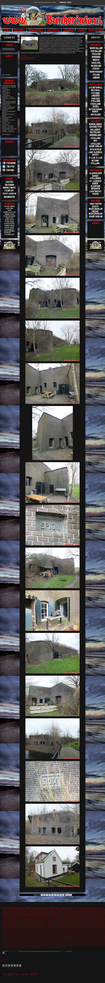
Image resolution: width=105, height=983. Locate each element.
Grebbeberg (78, 918)
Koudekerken (15, 936)
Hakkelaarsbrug (6, 921)
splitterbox (5, 944)
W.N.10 (10, 934)
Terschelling (41, 910)
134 (26, 921)
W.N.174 (72, 942)
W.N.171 (89, 945)
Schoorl (11, 919)
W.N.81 (41, 927)
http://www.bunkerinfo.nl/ (13, 951)
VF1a (101, 933)
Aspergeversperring (83, 913)
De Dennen (17, 924)
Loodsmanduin (35, 936)
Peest (50, 936)
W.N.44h (28, 941)
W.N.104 (59, 945)
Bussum (66, 927)
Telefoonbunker (18, 918)
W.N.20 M (4, 947)
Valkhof (52, 945)
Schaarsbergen (55, 922)
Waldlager (49, 941)
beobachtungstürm (60, 941)
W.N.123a (16, 922)
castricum (15, 919)
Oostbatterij (67, 924)
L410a (51, 944)
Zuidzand (5, 930)
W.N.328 (37, 927)
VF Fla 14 (89, 936)
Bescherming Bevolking (90, 937)
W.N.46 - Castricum (7, 127)
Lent (10, 942)
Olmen (54, 921)
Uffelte (64, 939)
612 (60, 934)
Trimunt (55, 925)
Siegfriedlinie (63, 921)
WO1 (70, 925)
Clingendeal (33, 922)
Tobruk (29, 910)
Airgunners (11, 944)
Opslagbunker (94, 913)
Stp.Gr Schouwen (53, 916)
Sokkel (69, 933)
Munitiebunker (59, 911)
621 (28, 921)
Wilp (59, 947)
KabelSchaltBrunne (34, 944)
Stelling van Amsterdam (82, 933)
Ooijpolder (9, 927)
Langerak (17, 921)
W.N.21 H (23, 934)
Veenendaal (73, 911)
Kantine (43, 933)
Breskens (16, 944)
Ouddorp (58, 931)
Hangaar (103, 921)
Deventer (83, 941)
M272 (26, 939)
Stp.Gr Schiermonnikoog (28, 945)
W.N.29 (21, 941)
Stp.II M (89, 933)
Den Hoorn (36, 933)
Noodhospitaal (38, 939)
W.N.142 (59, 925)
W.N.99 (44, 941)
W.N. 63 (99, 936)
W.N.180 (60, 916)
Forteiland (22, 919)
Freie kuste (87, 916)
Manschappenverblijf (22, 908)
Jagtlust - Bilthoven (8, 131)
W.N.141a (78, 945)
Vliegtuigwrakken (15, 913)
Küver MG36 (44, 944)
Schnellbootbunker (66, 930)
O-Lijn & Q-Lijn (6, 105)
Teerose (85, 936)
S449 (30, 942)
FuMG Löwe (42, 924)
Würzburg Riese (67, 937)
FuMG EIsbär (23, 944)
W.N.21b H (13, 941)
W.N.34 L (23, 947)
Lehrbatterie (23, 936)
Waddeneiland (13, 933)
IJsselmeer (92, 915)
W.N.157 (42, 937)
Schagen (58, 936)
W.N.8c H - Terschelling (6, 92)
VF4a (63, 942)
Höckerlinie (5, 922)
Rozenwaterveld (10, 918)
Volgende (68, 895)
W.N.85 (67, 925)
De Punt (93, 922)
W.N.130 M (33, 937)
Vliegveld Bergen (83, 911)
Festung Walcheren (47, 928)
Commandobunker (67, 915)
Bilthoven (29, 928)
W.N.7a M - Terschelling (6, 94)
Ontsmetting (45, 939)
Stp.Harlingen (35, 945)
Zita (72, 937)
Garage (48, 924)
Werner (50, 934)
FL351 (19, 944)
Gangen (27, 925)
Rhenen (33, 919)
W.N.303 (55, 937)
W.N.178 (103, 939)
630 (86, 925)
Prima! (69, 2)
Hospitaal (50, 921)
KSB (31, 931)
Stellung (20, 927)
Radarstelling (31, 915)
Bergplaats (34, 916)
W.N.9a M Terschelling (9, 87)
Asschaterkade (37, 918)
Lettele (13, 942)
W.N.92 (25, 922)
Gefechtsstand (96, 921)
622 (82, 922)
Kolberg (9, 936)
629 (78, 937)
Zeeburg (61, 947)
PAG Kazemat (13, 911)
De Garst (70, 927)
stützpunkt (9, 930)
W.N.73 (89, 919)
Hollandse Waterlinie (53, 919)
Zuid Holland (17, 915)
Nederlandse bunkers (57, 908)
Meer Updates (6, 134)
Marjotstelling (39, 925)
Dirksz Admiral (29, 924)
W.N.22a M (77, 942)
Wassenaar (75, 925)
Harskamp (14, 939)
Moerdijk (67, 944)
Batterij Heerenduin (96, 919)
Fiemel (25, 931)
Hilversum (54, 928)
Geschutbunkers (40, 915)
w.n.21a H (46, 927)
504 (65, 941)
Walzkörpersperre (100, 924)
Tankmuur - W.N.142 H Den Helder (8, 120)
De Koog (92, 934)
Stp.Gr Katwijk (41, 942)
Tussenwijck (97, 933)
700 (70, 941)
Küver (64, 919)
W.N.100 (103, 936)
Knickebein (19, 939)
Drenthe (22, 913)
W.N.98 (94, 924)
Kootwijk (4, 942)
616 (12, 931)
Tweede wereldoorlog (28, 918)
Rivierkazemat (69, 919)
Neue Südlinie (93, 918)
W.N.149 (95, 928)
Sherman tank (81, 924)
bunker (60, 915)
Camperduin (90, 925)
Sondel (37, 942)
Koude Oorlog (50, 910)
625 (15, 930)
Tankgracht (80, 936)
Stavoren (21, 945)
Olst (92, 916)
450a (8, 944)
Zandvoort (99, 908)
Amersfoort (54, 915)
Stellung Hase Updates (9, 101)
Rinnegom (53, 936)
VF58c (65, 942)
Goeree (18, 916)
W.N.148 (18, 934)
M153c (16, 942)
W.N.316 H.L (32, 934)
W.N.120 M (32, 927)
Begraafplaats (72, 934)
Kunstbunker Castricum (9, 128)
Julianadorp (5, 928)
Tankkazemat (59, 939)
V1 (42, 919)
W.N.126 (70, 945)
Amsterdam (11, 924)
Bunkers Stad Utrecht (8, 107)
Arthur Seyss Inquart (58, 927)
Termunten (87, 931)
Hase (78, 927)
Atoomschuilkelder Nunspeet (8, 109)
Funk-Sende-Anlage (7, 939)
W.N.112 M (13, 937)
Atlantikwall (101, 913)
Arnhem (97, 915)
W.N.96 (42, 947)
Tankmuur (23, 916)
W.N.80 (32, 947)
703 (29, 922)
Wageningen (73, 921)
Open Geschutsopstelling (50, 931)
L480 (54, 944)
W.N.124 (14, 934)
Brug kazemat (87, 922)
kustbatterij (25, 933)
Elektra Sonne (39, 928)
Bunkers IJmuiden (71, 910)
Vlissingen (102, 911)
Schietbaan (15, 927)
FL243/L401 (20, 931)
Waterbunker (45, 918)
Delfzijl (30, 930)
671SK (80, 937)
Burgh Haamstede (80, 915)
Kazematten (43, 908)
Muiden (10, 916)
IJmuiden (34, 908)
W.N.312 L (20, 947)
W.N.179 (100, 945)
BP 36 (67, 934)
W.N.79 (96, 942)
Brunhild (26, 930)
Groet (28, 931)
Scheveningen (62, 922)
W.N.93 (7, 933)
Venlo (92, 928)
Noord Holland (22, 911)
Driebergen (87, 941)
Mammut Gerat (53, 930)
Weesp (12, 925)
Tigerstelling (29, 916)
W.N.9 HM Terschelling (9, 85)
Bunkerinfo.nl (8, 908)
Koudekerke (48, 933)
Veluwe (87, 915)
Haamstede (5, 936)
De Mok (96, 934)
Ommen (79, 944)
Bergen (14, 916)
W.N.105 (62, 945)
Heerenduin (98, 922)
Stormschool (82, 931)
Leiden (58, 944)
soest (64, 947)
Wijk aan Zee (18, 925)
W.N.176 (99, 928)
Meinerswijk (56, 924)
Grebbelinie (70, 908)
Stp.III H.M (49, 925)
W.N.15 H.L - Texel (7, 97)
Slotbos (71, 916)
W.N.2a (51, 937)
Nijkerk (33, 939)
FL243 (37, 930)
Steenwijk (70, 936)
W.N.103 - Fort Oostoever (6, 123)
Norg (40, 936)
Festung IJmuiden (13, 910)
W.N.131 (38, 937)
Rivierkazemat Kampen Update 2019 (9, 103)
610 (76, 937)
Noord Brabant (41, 931)
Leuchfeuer (28, 936)
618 (67, 941)
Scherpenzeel (101, 910)
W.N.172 (93, 945)
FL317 (97, 941)
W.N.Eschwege (47, 947)
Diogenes (34, 928)
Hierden (28, 944)
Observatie (59, 930)
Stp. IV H (45, 925)
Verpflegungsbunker (70, 939)
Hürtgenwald (102, 927)
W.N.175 (99, 939)
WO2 (99, 942)
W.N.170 (90, 939)
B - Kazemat (81, 910)
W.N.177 (97, 945)
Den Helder (22, 910)
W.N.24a (8, 947)
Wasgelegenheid (7, 925)
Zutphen (79, 922)
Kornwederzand (86, 918)
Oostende (24, 942)
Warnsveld (8, 931)
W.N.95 (40, 934)
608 (13, 930)
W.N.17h (4, 941)
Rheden (27, 942)
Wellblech (53, 941)
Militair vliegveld (93, 911)
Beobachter (81, 934)
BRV (84, 937)
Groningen (28, 913)
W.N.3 (81, 942)
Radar (73, 915)
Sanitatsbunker (68, 931)
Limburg (16, 928)
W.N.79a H (33, 941)
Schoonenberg (53, 939)
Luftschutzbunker (45, 930)
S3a (76, 908)
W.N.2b (103, 916)
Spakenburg (16, 945)
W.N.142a (86, 939)
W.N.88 (39, 947)
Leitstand (11, 928)
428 (74, 937)
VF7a (25, 928)
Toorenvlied (89, 924)
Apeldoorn (22, 930)
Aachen (17, 930)
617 (31, 933)
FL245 (100, 937)
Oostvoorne (21, 928)
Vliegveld (88, 910)
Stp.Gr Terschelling (60, 910)
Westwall (63, 918)
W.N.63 (89, 942)
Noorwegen (75, 944)
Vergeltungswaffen (92, 930)
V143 (45, 945)
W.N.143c (69, 942)
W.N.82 (63, 925)
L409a (48, 944)
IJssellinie (5, 911)
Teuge (92, 933)
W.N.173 (95, 939)
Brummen (15, 931)
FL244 (99, 934)
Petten (58, 921)
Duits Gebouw (89, 921)
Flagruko (99, 925)
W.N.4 (83, 942)
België (77, 934)
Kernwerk (60, 919)
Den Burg (23, 924)
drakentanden (81, 925)
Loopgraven (8, 915)
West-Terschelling (80, 921)
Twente (85, 919)
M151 (49, 922)
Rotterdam (98, 944)
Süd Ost (22, 921)
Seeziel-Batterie (57, 918)
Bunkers (85, 908)
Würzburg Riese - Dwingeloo (7, 117)
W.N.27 (27, 934)
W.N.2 (104, 945)
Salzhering (5, 945)
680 (68, 941)
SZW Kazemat (68, 913)
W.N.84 (103, 928)
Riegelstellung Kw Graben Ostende (89, 944)
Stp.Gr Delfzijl (79, 928)
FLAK (95, 925)
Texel (41, 913)
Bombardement (75, 941)
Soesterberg (77, 919)
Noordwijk (71, 944)
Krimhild (7, 942)
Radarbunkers (45, 916)
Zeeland (94, 910)
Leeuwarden (32, 925)
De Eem (68, 918)
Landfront (51, 911)
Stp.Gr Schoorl (48, 942)
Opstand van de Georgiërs (70, 928)
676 (64, 934)
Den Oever (44, 922)
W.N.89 (37, 941)
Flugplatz (36, 924)
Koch (58, 928)
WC (68, 921)
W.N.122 (18, 937)
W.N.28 (4, 933)
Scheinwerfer (6, 919)
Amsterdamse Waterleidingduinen (38, 911)
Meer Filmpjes (6, 74)
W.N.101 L (25, 927)
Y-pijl (17, 933)
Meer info (63, 2)
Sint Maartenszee (10, 945)
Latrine (4, 918)
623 (33, 933)
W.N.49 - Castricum (7, 125)
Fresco (75, 927)
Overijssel (66, 911)
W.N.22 (17, 941)
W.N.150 (82, 945)
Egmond (73, 918)
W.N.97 (4, 931)
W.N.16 (99, 931)
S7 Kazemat (38, 919)
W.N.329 (45, 919)
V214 (47, 945)
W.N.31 (24, 941)
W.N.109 (9, 937)
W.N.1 (76, 939)
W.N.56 (86, 942)
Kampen (13, 921)
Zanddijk (20, 933)
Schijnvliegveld (75, 931)
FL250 (94, 941)
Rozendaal (103, 944)
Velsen (6, 934)
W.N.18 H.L (46, 937)
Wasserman (45, 934)
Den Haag (38, 922)
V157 (55, 942)
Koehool (39, 944)
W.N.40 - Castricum (8, 130)
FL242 (40, 933)
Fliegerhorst (91, 908)
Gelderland (34, 910)
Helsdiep (86, 927)
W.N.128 (28, 937)
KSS (51, 924)
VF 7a (50, 945)
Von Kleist (95, 931)
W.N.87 (36, 947)
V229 (60, 942)
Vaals (4, 934)
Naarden (61, 924)
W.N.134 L (74, 945)
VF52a (86, 930)
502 (78, 916)
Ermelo (33, 930)
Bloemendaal (44, 921)
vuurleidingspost (55, 934)
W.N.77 (37, 934)
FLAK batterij (66, 916)
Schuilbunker (69, 922)
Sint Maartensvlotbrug (80, 930)
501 (19, 919)
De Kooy (79, 941)
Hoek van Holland (93, 927)
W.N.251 (12, 947)
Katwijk (75, 913)
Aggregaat (32, 921)
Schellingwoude (64, 936)
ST (48, 939)
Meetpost (19, 942)
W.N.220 (21, 922)
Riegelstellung (60, 933)
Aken (51, 927)
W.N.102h (5, 937)
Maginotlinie (62, 944)
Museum (30, 939)
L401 (19, 936)
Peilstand (63, 931)
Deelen (39, 916)
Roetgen (66, 933)
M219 (36, 931)
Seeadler (33, 942)
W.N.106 (66, 945)
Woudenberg (35, 913)
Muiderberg (6, 913)
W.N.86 (59, 937)
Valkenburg (94, 936)
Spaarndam (73, 933)
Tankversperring (97, 916)
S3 (77, 924)
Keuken (103, 925)
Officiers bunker (44, 936)
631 (62, 934)
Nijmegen (10, 922)
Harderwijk (28, 919)
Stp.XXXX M (41, 945)
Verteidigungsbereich (58, 913)
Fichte (40, 930)
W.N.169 (86, 945)
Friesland (24, 915)
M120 (23, 939)
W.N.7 (30, 947)
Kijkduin (4, 927)
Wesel (62, 937)
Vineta (55, 945)
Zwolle (75, 916)
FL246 (23, 925)
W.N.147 (99, 930)
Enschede (38, 921)
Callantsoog (87, 934)
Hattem (82, 927)
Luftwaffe (61, 928)
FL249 (91, 941)
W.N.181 (8, 941)
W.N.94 (41, 941)
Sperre (81, 919)
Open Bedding (47, 913)
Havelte (50, 918)
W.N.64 (27, 947)
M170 (33, 931)
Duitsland (82, 916)
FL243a (97, 937)
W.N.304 (15, 947)
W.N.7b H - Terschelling (6, 89)
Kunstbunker (54, 933)
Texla (91, 931)
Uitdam (52, 942)
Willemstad (55, 947)
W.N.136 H (80, 939)
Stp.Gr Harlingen (86, 928)
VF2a (104, 933)
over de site (62, 951)
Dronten (103, 919)
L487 (56, 944)
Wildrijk (51, 947)
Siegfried (73, 930)
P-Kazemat (73, 924)
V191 (58, 942)
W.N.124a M (23, 937)
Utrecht (80, 908)
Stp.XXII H (75, 936)
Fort (4, 915)
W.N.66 (93, 942)
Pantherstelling (101, 918)
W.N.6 (74, 922)
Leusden (48, 915)
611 (29, 933)
